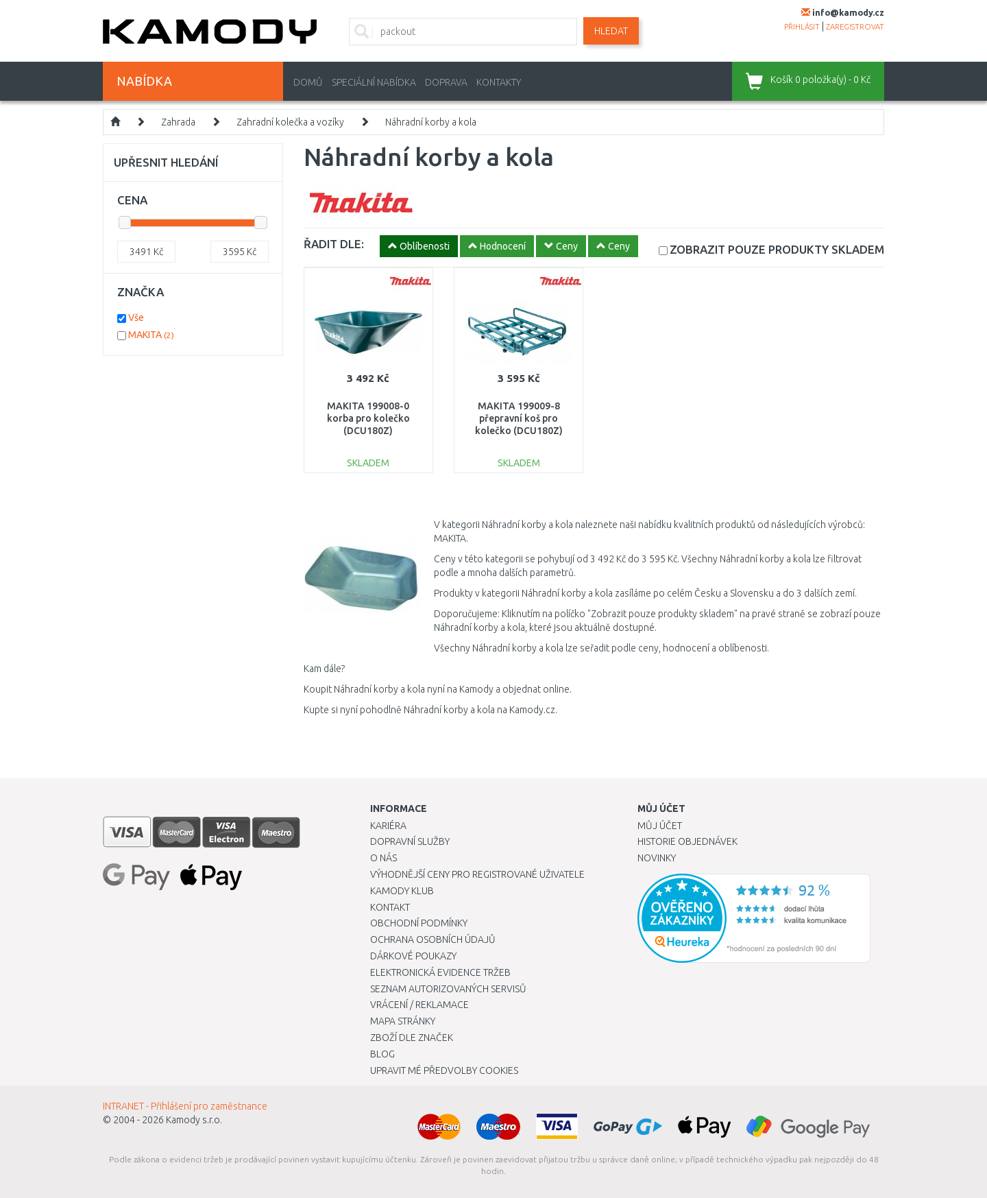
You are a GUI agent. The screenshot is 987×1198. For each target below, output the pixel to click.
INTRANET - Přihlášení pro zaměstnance (185, 1106)
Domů (308, 82)
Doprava (446, 82)
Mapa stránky (402, 1021)
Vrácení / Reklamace (419, 1004)
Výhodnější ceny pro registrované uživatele (477, 874)
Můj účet (659, 825)
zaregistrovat (855, 27)
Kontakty (498, 82)
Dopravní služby (410, 841)
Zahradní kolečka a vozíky (290, 122)
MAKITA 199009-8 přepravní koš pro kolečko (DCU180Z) (519, 418)
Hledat (611, 30)
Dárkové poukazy (413, 955)
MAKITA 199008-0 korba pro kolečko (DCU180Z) (368, 418)
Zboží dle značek (411, 1037)
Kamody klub (402, 890)
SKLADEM (777, 249)
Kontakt (390, 907)
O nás (383, 857)
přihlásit (802, 27)
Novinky (656, 857)
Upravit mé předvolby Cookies (444, 1070)
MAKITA (151, 334)
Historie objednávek (687, 841)
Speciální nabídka (374, 82)
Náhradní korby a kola (430, 122)
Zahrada (178, 122)
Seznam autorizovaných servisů (448, 988)
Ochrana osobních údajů (433, 939)
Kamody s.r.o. (194, 1119)
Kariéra (388, 825)
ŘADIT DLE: (334, 243)
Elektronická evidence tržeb (440, 972)
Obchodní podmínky (418, 923)
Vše (136, 317)
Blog (382, 1054)
